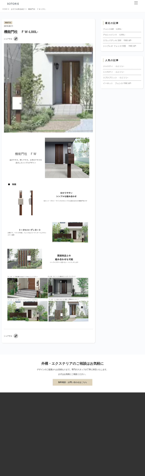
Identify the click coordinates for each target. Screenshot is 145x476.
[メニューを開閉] (136, 2)
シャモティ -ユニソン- (113, 72)
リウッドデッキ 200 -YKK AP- (117, 40)
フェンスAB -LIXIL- (112, 29)
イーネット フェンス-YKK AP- (117, 83)
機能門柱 (8, 22)
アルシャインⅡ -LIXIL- (114, 35)
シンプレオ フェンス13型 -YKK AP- (120, 46)
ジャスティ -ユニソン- (113, 66)
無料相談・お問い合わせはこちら (72, 382)
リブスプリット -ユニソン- (115, 78)
